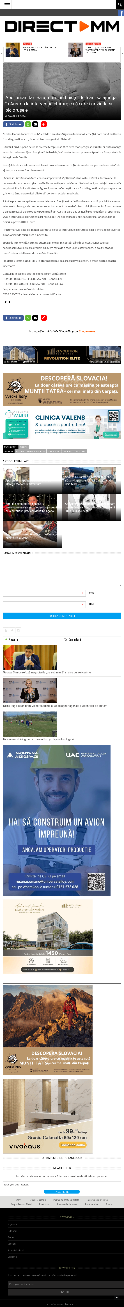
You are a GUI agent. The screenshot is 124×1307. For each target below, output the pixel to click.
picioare (80, 451)
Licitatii (12, 1243)
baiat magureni (36, 451)
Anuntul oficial (16, 1250)
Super (11, 1237)
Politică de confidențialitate (66, 1200)
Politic (27, 44)
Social (23, 447)
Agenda (12, 1224)
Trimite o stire (91, 1204)
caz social (54, 451)
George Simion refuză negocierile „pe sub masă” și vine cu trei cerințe (47, 672)
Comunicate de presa (67, 1204)
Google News (86, 331)
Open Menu (7, 4)
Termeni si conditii (37, 1200)
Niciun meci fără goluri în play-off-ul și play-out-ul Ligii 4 (38, 739)
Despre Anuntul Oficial (21, 1204)
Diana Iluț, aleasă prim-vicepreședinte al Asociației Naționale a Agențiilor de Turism (55, 706)
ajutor (20, 451)
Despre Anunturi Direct (98, 1200)
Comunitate (93, 44)
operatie (68, 451)
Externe (12, 1256)
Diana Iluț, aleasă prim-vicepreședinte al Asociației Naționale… (100, 50)
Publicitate (44, 1204)
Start (18, 1200)
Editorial (12, 1230)
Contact (110, 1204)
